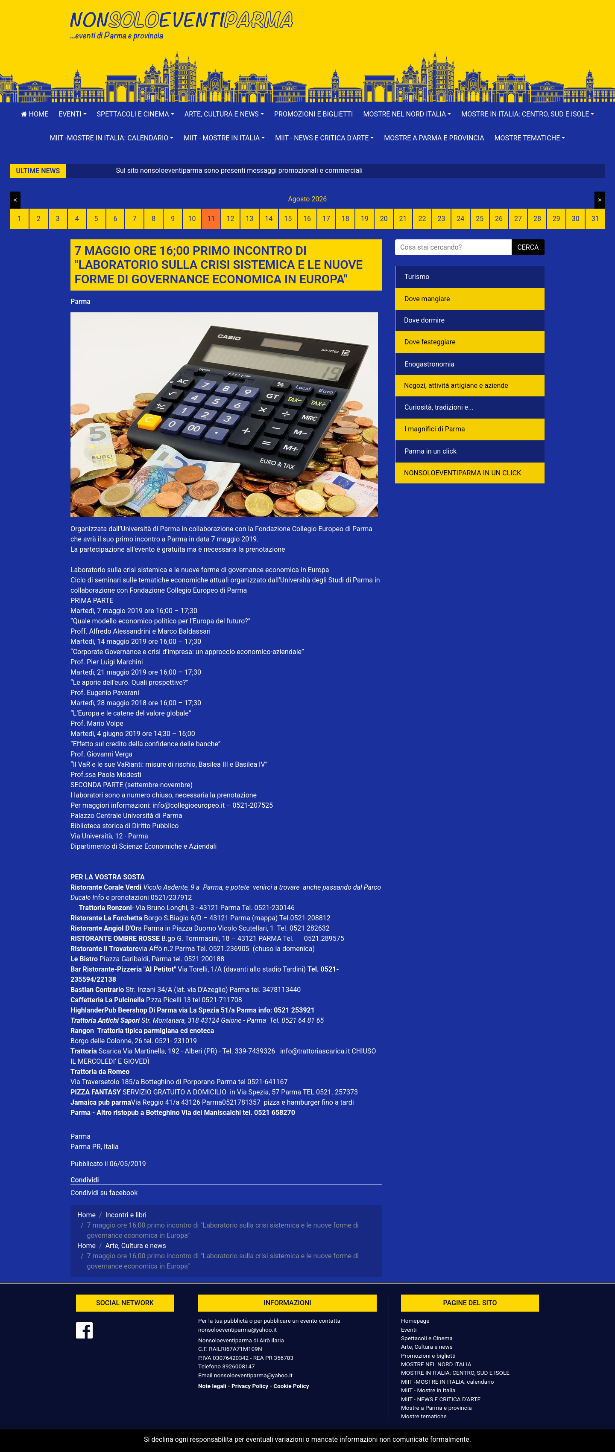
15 (288, 219)
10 (192, 219)
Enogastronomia (429, 364)
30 (576, 219)
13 (249, 219)
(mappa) (265, 918)
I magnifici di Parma (434, 429)
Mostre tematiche (424, 1416)
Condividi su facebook (104, 1193)
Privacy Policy (249, 1385)
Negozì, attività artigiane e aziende (456, 385)
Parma (80, 301)
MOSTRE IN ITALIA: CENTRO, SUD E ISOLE (455, 1372)
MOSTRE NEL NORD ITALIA (436, 1364)
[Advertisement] (429, 34)
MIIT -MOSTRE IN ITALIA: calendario (447, 1381)
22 (422, 219)
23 (441, 219)
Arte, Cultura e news (427, 1346)
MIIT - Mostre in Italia (428, 1390)
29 (556, 219)
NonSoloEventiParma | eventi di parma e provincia (185, 24)
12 (230, 219)
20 (384, 219)
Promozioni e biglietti (313, 114)
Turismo (416, 277)
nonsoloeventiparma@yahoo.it (237, 1329)
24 (460, 219)
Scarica (111, 1051)
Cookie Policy (291, 1385)
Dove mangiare (427, 299)
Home (34, 114)
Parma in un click (430, 451)
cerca (528, 247)
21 (403, 219)
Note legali (212, 1385)
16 (307, 219)
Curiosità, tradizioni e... (439, 407)
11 (211, 219)
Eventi (409, 1329)
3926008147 (238, 1366)
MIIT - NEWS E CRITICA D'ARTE (440, 1399)
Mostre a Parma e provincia (434, 138)
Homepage (415, 1320)
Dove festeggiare (430, 342)
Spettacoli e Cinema (427, 1338)
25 (479, 219)
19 (365, 219)
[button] (72, 114)
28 (537, 219)
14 (268, 219)
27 (518, 219)
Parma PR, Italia (94, 1147)
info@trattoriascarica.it (315, 1051)
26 (499, 219)
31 (595, 219)
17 (326, 219)
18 (345, 219)
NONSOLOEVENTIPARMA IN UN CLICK (462, 473)
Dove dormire (424, 320)
